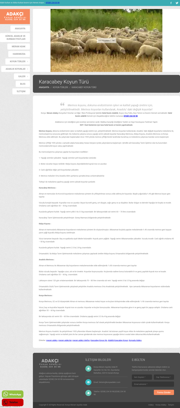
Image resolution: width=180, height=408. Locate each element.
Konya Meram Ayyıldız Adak (76, 405)
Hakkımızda (19, 54)
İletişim (21, 91)
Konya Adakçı (161, 405)
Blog (22, 84)
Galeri (21, 76)
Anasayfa (20, 28)
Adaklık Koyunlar (15, 69)
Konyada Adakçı (135, 340)
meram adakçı (52, 340)
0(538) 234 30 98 (52, 3)
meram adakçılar (65, 340)
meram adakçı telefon (81, 340)
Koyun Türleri (17, 61)
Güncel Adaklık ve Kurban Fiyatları (15, 37)
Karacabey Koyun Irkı (99, 340)
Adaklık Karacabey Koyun (118, 340)
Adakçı (151, 405)
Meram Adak (18, 46)
